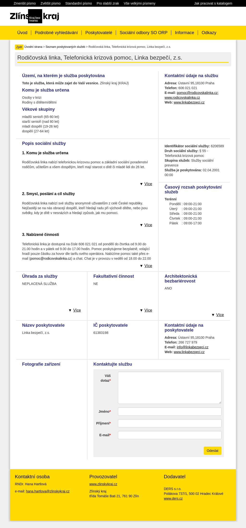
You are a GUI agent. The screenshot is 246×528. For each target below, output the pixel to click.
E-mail (104, 435)
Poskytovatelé (98, 32)
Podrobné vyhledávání (56, 32)
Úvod (22, 32)
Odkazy (209, 32)
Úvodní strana (33, 47)
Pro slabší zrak (108, 3)
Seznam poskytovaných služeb (65, 47)
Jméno (103, 411)
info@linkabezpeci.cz (193, 347)
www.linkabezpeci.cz (189, 102)
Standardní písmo (78, 3)
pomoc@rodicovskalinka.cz (50, 258)
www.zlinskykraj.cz (103, 484)
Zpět (19, 47)
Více (148, 184)
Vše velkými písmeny (139, 3)
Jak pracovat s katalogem (213, 3)
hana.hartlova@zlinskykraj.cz (48, 491)
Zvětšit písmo (51, 3)
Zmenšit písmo (25, 3)
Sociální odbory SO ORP (143, 32)
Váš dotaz (106, 378)
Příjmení (102, 423)
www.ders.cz (173, 498)
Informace (184, 32)
